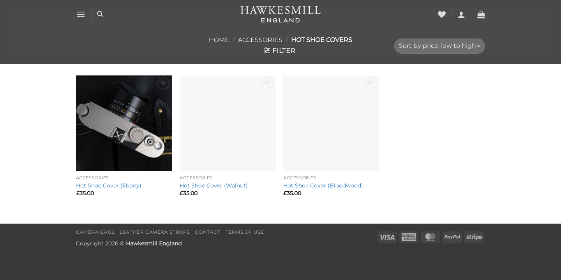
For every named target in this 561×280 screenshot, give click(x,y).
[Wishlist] (442, 14)
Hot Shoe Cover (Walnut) (214, 185)
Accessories (260, 40)
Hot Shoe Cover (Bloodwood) (323, 185)
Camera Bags (95, 232)
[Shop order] (439, 46)
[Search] (100, 14)
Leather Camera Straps (155, 232)
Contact (207, 232)
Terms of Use (245, 232)
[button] (80, 14)
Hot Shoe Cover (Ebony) (108, 185)
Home (219, 40)
